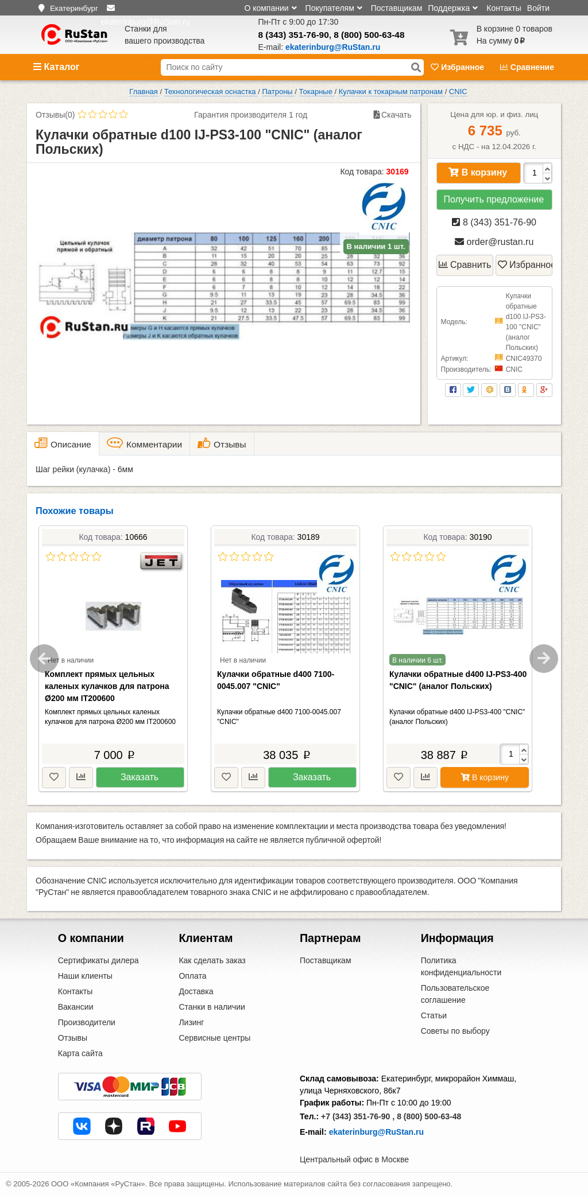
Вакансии (76, 1006)
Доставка (196, 991)
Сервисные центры (214, 1037)
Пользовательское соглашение (455, 994)
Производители (86, 1022)
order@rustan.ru (494, 242)
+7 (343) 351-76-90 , (357, 1116)
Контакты (503, 8)
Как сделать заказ (212, 960)
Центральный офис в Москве (354, 1159)
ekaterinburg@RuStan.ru (376, 1131)
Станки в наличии (212, 1006)
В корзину (477, 172)
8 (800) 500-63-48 (369, 35)
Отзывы (72, 1037)
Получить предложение (493, 199)
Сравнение (527, 67)
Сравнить (465, 265)
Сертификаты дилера (98, 960)
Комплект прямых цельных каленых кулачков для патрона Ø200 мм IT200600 (107, 686)
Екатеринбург (74, 8)
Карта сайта (80, 1053)
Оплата (192, 975)
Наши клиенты (85, 975)
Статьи (434, 1015)
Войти (538, 8)
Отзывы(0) (55, 114)
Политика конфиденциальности (461, 966)
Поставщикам (397, 8)
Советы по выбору (455, 1031)
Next (543, 658)
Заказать (139, 777)
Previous (44, 658)
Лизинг (191, 1022)
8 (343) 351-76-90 (293, 35)
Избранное (458, 67)
